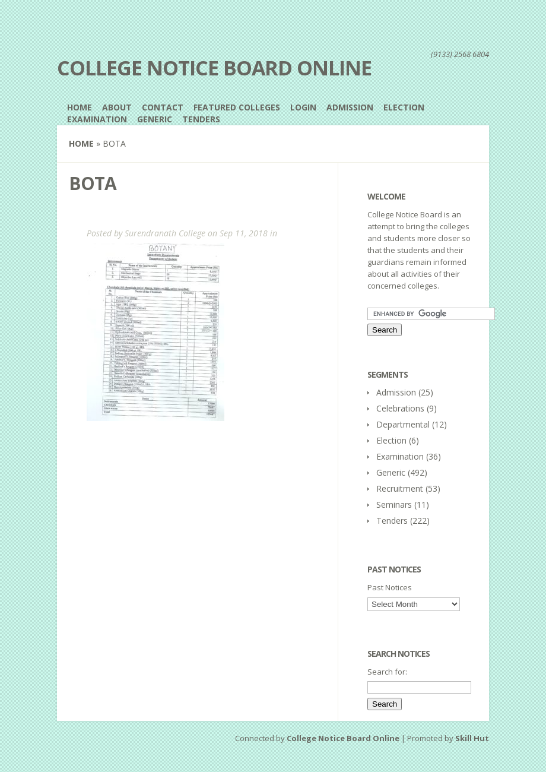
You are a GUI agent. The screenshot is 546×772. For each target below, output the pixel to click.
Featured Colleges (236, 107)
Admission (349, 107)
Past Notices (389, 587)
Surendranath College (165, 233)
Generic (154, 119)
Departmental (403, 424)
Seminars (394, 504)
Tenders (201, 119)
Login (303, 107)
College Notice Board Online (214, 67)
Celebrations (400, 408)
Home (79, 107)
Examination (97, 119)
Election (403, 107)
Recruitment (399, 488)
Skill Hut (472, 738)
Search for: (387, 671)
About (117, 107)
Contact (162, 107)
